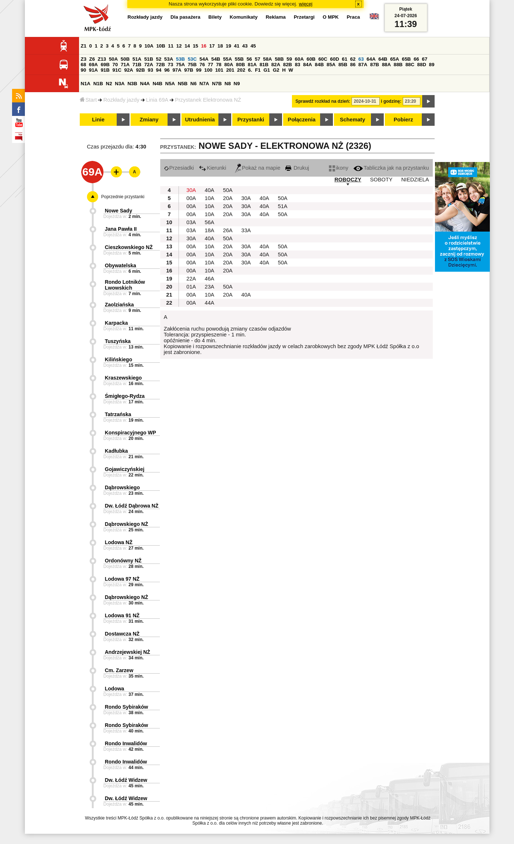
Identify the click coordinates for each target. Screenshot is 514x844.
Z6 (92, 59)
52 (158, 59)
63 (361, 59)
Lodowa (114, 689)
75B (192, 64)
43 (245, 46)
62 (353, 59)
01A (191, 287)
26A (228, 230)
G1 (266, 70)
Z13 (102, 59)
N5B (183, 83)
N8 (228, 83)
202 (241, 70)
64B (382, 59)
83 (297, 64)
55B (239, 59)
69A (93, 64)
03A (191, 222)
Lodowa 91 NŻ (122, 615)
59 (289, 59)
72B (160, 64)
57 (257, 59)
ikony (338, 168)
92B (140, 70)
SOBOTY (381, 179)
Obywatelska (120, 265)
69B (105, 64)
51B (148, 59)
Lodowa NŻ (118, 542)
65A (394, 59)
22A (191, 279)
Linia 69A (157, 100)
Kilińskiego (118, 359)
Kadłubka (116, 451)
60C (322, 59)
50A (113, 59)
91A (93, 70)
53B (180, 59)
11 (170, 46)
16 (203, 46)
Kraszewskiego (123, 378)
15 (195, 46)
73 (170, 64)
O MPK (331, 17)
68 (83, 64)
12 (179, 46)
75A (180, 64)
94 (158, 70)
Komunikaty (244, 17)
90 (83, 70)
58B (279, 59)
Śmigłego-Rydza (125, 396)
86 (353, 64)
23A (209, 287)
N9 (237, 83)
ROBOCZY (347, 179)
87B (374, 64)
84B (319, 64)
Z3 (84, 59)
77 (210, 64)
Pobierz (403, 120)
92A (128, 70)
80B (240, 64)
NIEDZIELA (415, 179)
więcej (305, 4)
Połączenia (302, 120)
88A (386, 64)
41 (237, 46)
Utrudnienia (200, 120)
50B (125, 59)
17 (212, 46)
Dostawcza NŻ (122, 634)
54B (215, 59)
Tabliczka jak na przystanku (391, 168)
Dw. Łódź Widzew (126, 780)
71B (136, 64)
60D (334, 59)
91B (105, 70)
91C (116, 70)
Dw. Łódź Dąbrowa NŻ (131, 506)
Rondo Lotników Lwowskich (125, 285)
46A (209, 279)
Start (88, 100)
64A (371, 59)
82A (275, 64)
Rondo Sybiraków (126, 707)
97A (176, 70)
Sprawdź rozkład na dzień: (323, 101)
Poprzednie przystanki (123, 196)
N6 (193, 83)
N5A (170, 83)
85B (342, 64)
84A (307, 64)
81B (263, 64)
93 (150, 70)
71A (125, 64)
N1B (98, 83)
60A (299, 59)
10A (149, 46)
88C (409, 64)
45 (253, 46)
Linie (98, 120)
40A (209, 190)
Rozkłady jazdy (121, 100)
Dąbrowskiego (122, 487)
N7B (217, 83)
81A (252, 64)
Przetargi (304, 17)
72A (148, 64)
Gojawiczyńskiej (125, 469)
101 (219, 70)
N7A (204, 83)
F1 (258, 70)
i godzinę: (391, 101)
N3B (132, 83)
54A (203, 59)
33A (246, 230)
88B (398, 64)
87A (363, 64)
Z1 (84, 46)
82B (287, 64)
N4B (157, 83)
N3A (120, 83)
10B (160, 46)
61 (344, 59)
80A (228, 64)
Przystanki (250, 120)
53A (168, 59)
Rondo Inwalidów (126, 743)
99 (199, 70)
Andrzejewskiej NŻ (127, 652)
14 (187, 46)
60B (311, 59)
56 (249, 59)
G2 (276, 70)
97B (188, 70)
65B (406, 59)
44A (209, 303)
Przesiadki (179, 168)
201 (230, 70)
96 (167, 70)
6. (250, 70)
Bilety (215, 17)
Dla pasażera (185, 17)
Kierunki (212, 168)
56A (209, 222)
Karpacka (116, 323)
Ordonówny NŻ (123, 561)
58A (267, 59)
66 (416, 59)
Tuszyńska (118, 341)
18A (209, 230)
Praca (353, 17)
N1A (86, 83)
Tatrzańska (118, 414)
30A (191, 190)
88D (421, 64)
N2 (109, 83)
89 (432, 64)
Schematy (352, 120)
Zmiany (149, 120)
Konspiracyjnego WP (130, 433)
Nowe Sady (118, 211)
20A (228, 198)
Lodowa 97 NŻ (122, 579)
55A (227, 59)
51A (136, 59)
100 (208, 70)
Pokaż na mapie (257, 168)
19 (228, 46)
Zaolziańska (119, 305)
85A (331, 64)
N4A (145, 83)
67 (424, 59)
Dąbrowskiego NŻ (126, 524)
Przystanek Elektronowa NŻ (208, 100)
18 (220, 46)
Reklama (276, 17)
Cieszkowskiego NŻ (129, 247)
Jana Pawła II (121, 229)
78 (218, 64)
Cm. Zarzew (119, 670)
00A (191, 198)
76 (202, 64)
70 (115, 64)
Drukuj (297, 168)
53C (192, 59)
